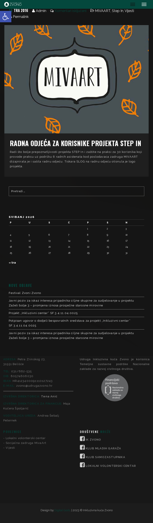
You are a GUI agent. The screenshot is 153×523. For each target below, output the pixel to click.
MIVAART (102, 11)
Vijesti (129, 11)
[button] (5, 16)
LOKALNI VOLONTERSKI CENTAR (111, 422)
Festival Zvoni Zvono (25, 293)
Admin (41, 11)
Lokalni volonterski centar (26, 394)
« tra (12, 262)
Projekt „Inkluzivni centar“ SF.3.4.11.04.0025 (43, 313)
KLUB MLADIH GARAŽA (103, 404)
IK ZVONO (93, 395)
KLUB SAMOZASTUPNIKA (105, 413)
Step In (117, 11)
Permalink (21, 17)
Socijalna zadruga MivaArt (26, 399)
